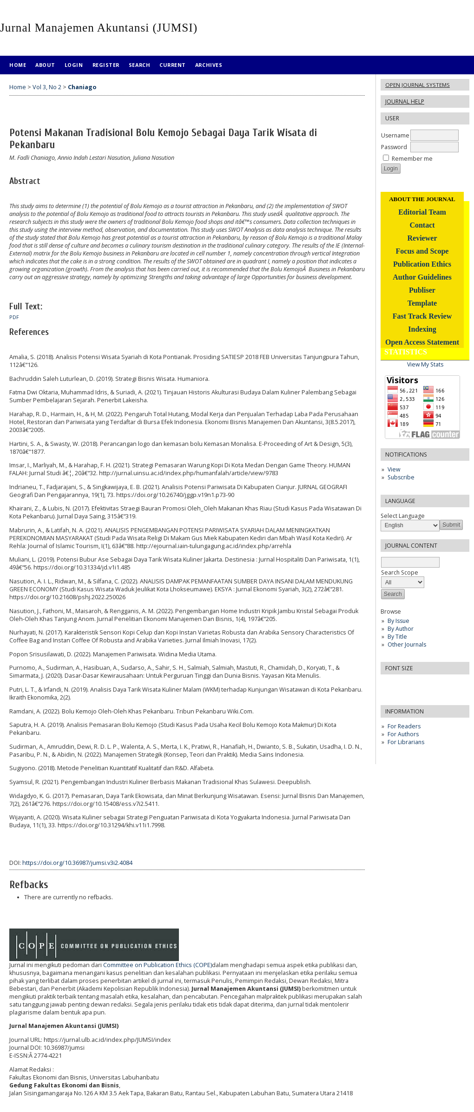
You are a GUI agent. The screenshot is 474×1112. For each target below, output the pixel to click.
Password (394, 147)
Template (422, 303)
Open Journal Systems (417, 84)
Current (172, 64)
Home (17, 64)
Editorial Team (422, 212)
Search (139, 64)
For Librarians (406, 742)
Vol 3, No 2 (47, 87)
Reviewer (422, 238)
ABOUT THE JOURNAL (422, 199)
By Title (397, 637)
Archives (208, 64)
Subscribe (401, 477)
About (45, 64)
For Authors (403, 734)
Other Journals (407, 644)
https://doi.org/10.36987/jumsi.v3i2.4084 (77, 863)
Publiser (422, 290)
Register (105, 64)
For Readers (404, 726)
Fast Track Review (422, 316)
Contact (421, 225)
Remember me (412, 159)
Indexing (422, 329)
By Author (401, 629)
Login (74, 64)
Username (395, 135)
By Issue (398, 621)
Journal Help (404, 101)
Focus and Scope (422, 251)
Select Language (403, 516)
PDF (14, 317)
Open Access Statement (422, 342)
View (394, 469)
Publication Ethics (422, 264)
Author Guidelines (422, 277)
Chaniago (82, 87)
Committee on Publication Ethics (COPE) (157, 965)
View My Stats (425, 364)
